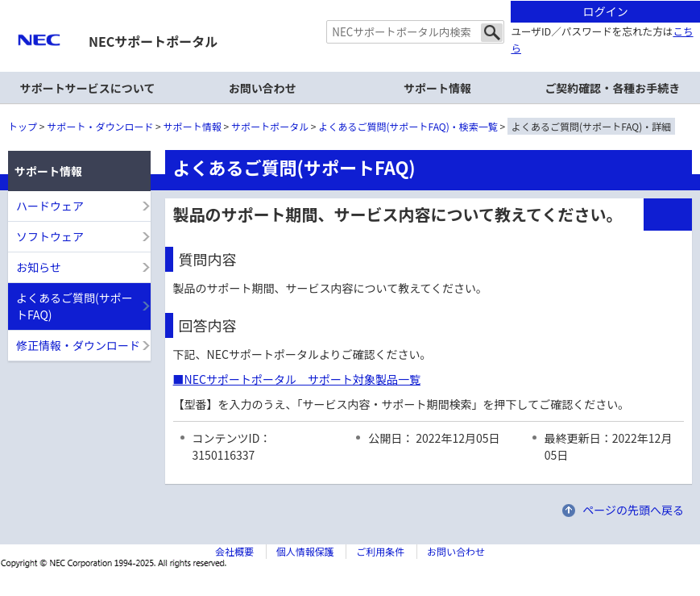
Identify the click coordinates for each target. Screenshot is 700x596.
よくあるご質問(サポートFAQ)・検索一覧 (408, 126)
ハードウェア (50, 206)
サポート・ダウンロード (100, 126)
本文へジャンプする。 (350, 1)
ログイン (605, 11)
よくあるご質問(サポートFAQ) (74, 306)
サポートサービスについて (87, 88)
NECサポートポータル (153, 41)
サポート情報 (193, 126)
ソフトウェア (50, 236)
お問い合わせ (262, 88)
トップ (22, 126)
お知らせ (38, 267)
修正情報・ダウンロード (78, 345)
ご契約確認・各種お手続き (612, 88)
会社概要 (234, 551)
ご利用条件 (380, 551)
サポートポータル (270, 126)
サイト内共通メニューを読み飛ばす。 (293, 20)
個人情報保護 (305, 551)
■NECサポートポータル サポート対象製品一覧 (296, 379)
